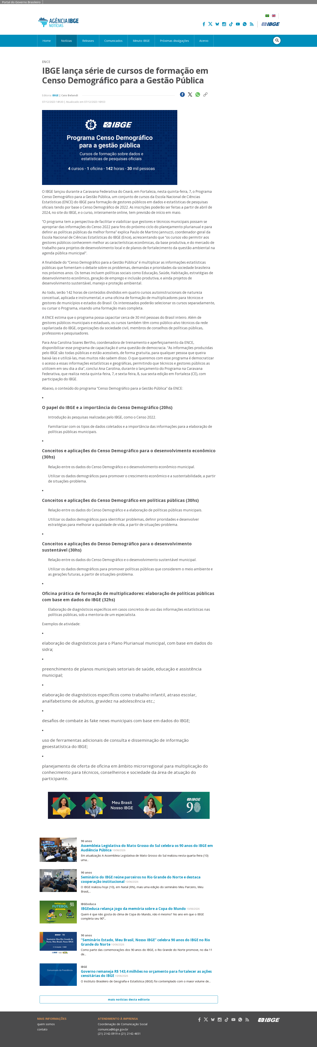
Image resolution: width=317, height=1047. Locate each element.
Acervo (203, 41)
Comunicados (113, 41)
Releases (88, 41)
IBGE (55, 95)
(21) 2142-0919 (108, 1033)
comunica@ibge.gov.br (113, 1028)
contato (42, 1028)
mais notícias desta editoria (129, 999)
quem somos (46, 1023)
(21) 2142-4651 (131, 1033)
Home (46, 41)
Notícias (66, 41)
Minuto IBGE (141, 41)
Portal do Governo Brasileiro (21, 2)
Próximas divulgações (174, 41)
